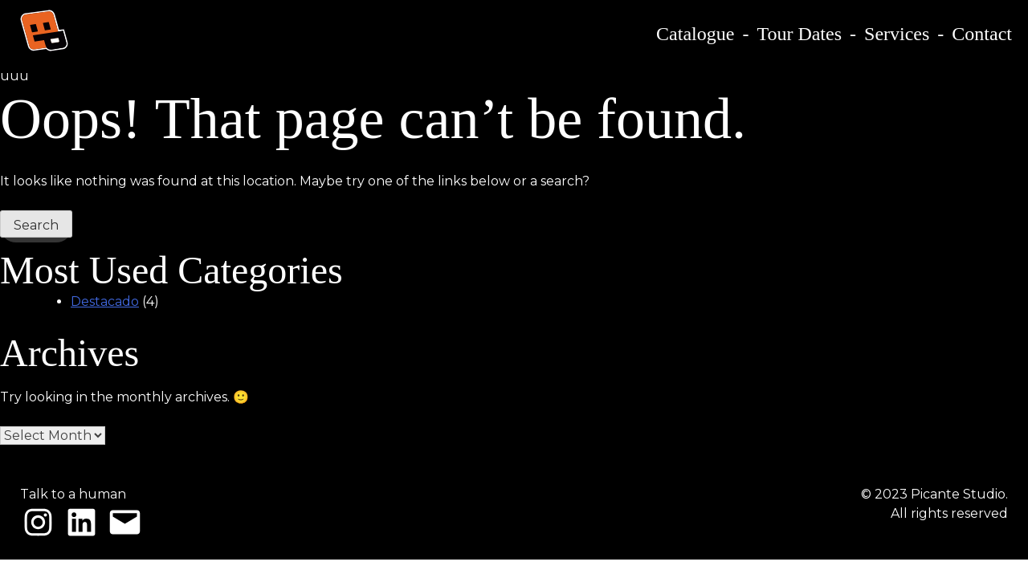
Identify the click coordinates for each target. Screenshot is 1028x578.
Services (896, 33)
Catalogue (695, 33)
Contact (982, 33)
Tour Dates (799, 33)
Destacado (105, 301)
